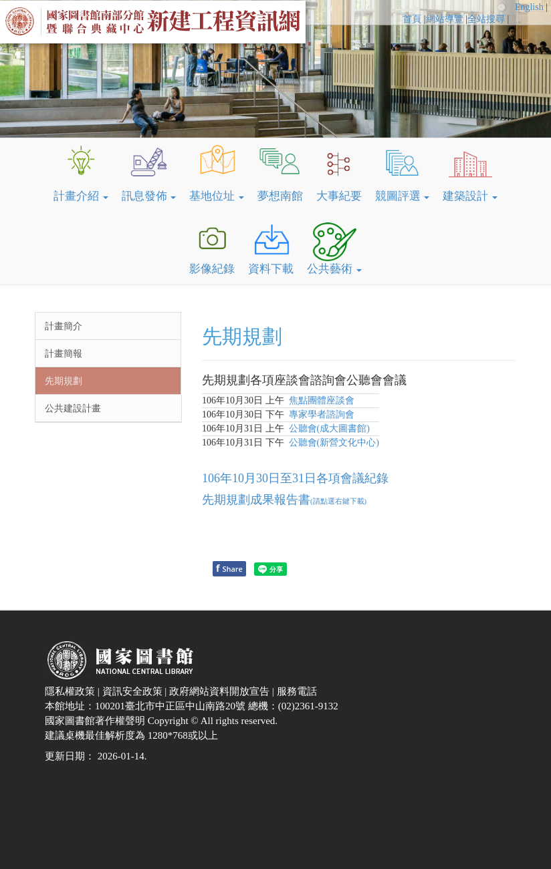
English (530, 7)
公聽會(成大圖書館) (329, 428)
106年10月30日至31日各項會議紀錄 (295, 478)
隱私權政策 (71, 691)
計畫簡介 (63, 326)
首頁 (412, 19)
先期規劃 (63, 380)
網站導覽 (444, 19)
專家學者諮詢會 (321, 414)
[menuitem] (414, 19)
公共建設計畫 (73, 408)
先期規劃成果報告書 (284, 499)
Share (229, 568)
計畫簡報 (63, 353)
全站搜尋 (486, 19)
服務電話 (298, 691)
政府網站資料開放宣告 (220, 691)
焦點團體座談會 (321, 400)
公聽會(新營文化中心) (334, 443)
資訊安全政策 (133, 691)
